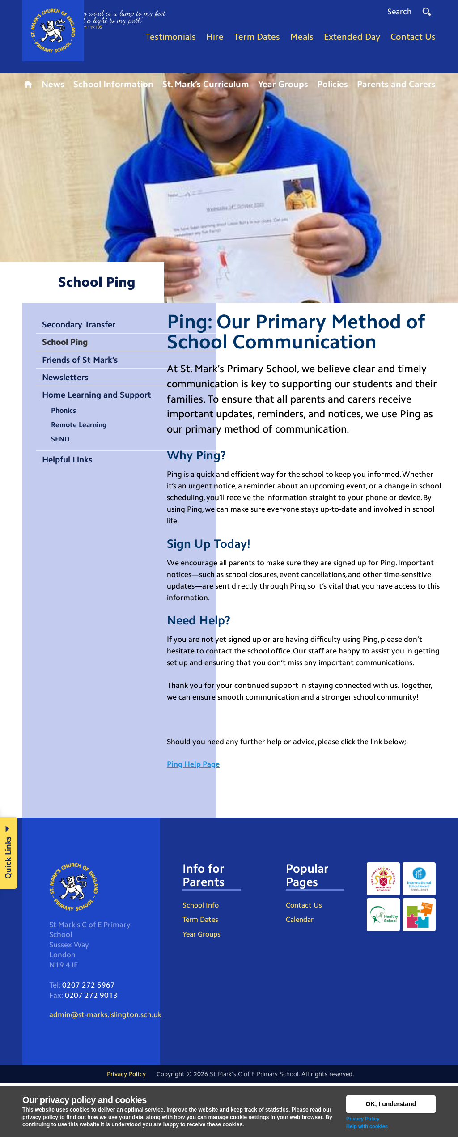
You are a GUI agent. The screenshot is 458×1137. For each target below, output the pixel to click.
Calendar (300, 970)
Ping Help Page (196, 811)
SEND (62, 449)
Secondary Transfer (82, 330)
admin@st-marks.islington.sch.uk (109, 1067)
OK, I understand (391, 1103)
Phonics (65, 419)
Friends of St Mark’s (82, 366)
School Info (200, 955)
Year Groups (201, 985)
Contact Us (304, 955)
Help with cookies (367, 1126)
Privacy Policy (363, 1118)
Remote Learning (82, 434)
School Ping (67, 348)
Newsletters (67, 385)
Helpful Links (69, 470)
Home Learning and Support (101, 403)
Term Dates (200, 970)
